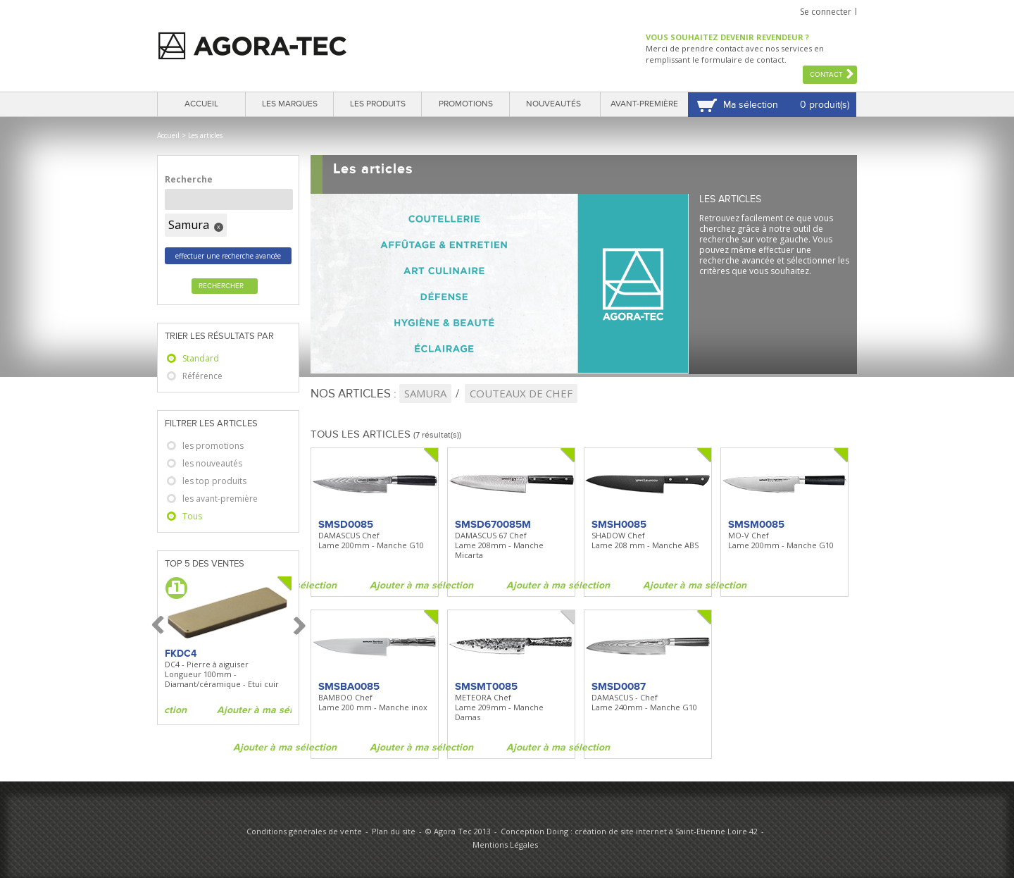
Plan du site (393, 831)
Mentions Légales (505, 844)
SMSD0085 (345, 524)
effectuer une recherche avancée (228, 256)
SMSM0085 (756, 524)
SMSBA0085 (349, 686)
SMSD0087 (619, 686)
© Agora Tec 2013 (458, 831)
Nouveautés (553, 104)
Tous (192, 516)
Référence (202, 376)
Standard (200, 358)
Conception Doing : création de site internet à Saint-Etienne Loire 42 (629, 831)
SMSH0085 (619, 524)
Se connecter (825, 12)
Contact (826, 74)
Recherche (189, 179)
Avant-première (644, 104)
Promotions (466, 104)
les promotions (213, 446)
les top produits (214, 481)
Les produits (378, 104)
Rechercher (221, 286)
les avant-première (220, 499)
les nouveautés (212, 463)
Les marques (290, 104)
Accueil (201, 104)
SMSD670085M (493, 524)
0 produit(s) (824, 105)
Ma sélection (750, 105)
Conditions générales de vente (304, 831)
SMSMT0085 (486, 686)
